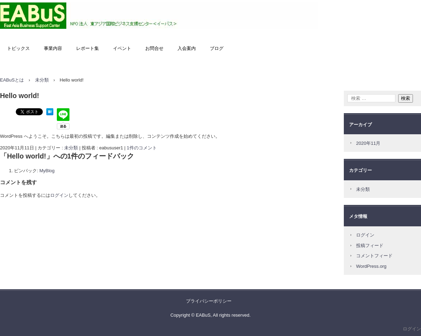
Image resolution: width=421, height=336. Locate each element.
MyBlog (46, 170)
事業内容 (53, 48)
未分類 (71, 147)
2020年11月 (368, 143)
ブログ (216, 48)
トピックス (18, 48)
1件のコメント (141, 147)
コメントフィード (374, 255)
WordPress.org (371, 266)
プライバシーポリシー (209, 301)
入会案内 (187, 48)
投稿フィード (369, 245)
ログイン (59, 195)
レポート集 (87, 48)
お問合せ (154, 48)
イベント (122, 48)
